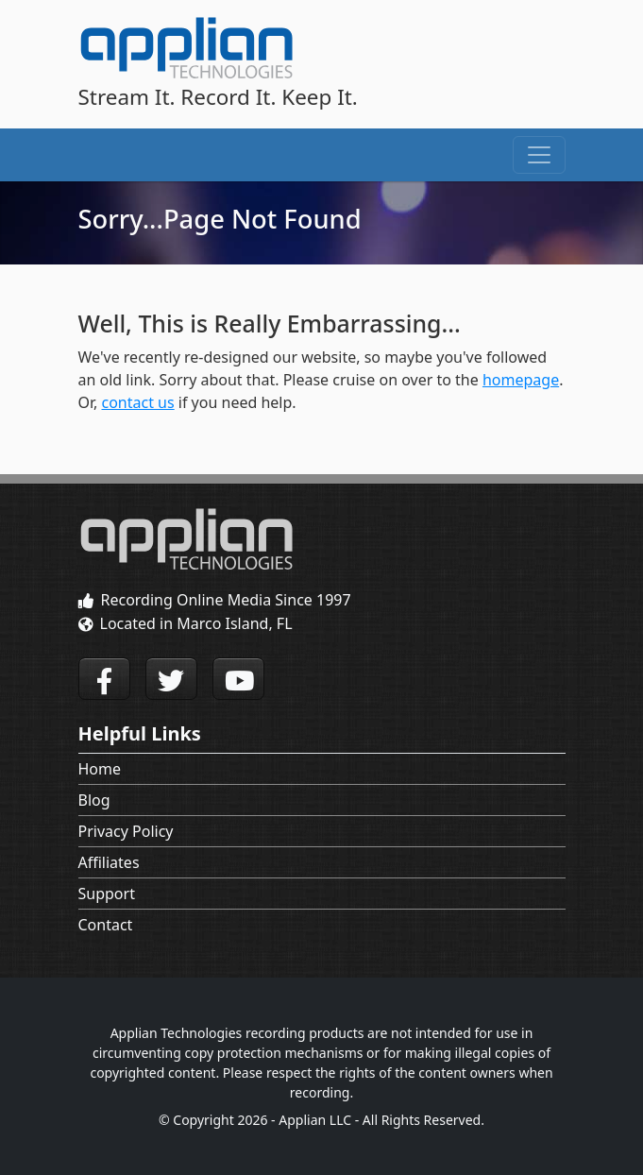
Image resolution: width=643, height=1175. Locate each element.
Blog (94, 800)
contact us (138, 402)
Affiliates (109, 862)
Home (100, 768)
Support (106, 893)
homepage (520, 379)
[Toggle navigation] (539, 155)
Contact (105, 924)
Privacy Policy (126, 831)
